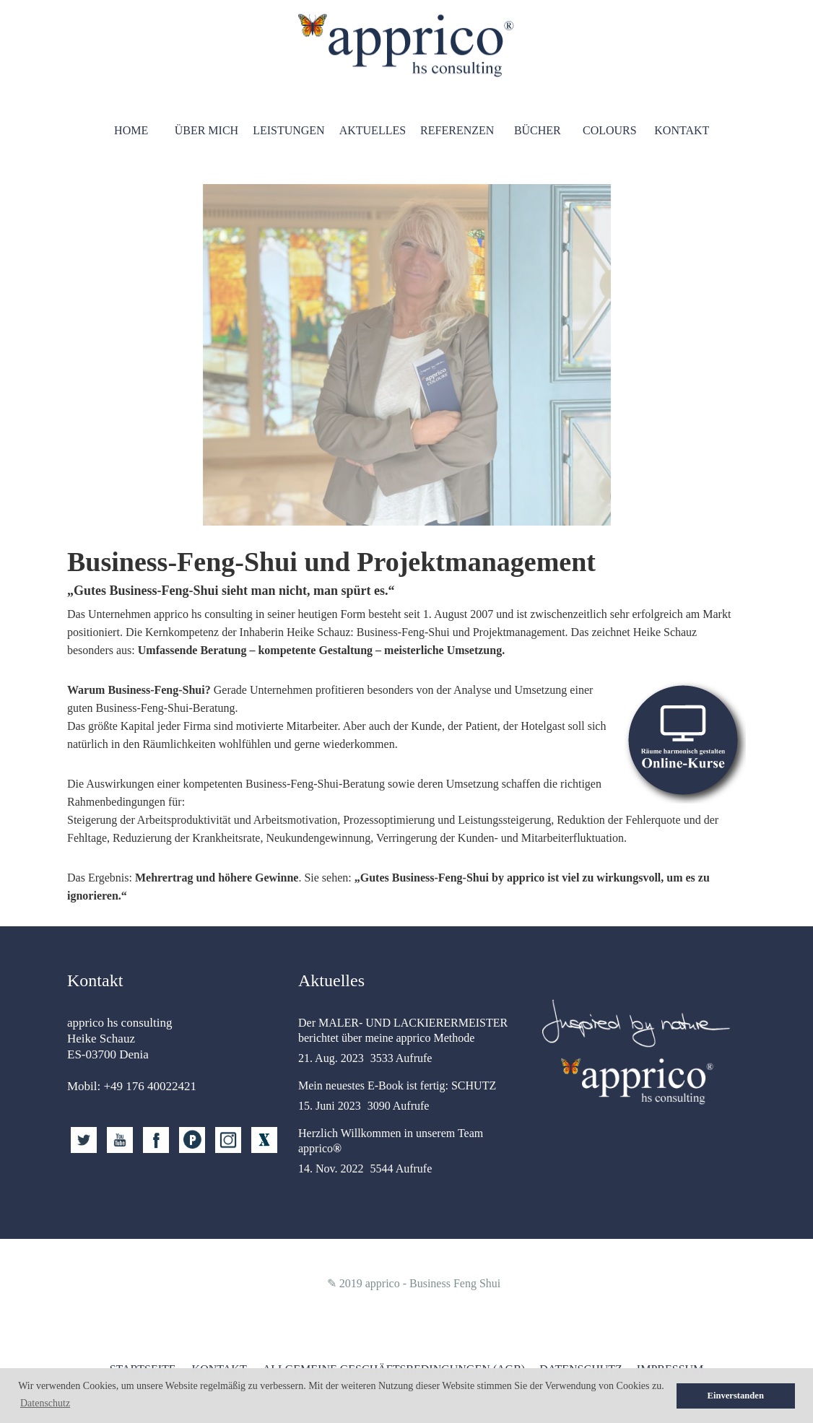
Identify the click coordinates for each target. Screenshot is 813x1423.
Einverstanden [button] (736, 1396)
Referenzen (457, 130)
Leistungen (289, 130)
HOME (131, 130)
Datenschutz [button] (45, 1403)
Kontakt (681, 130)
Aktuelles (372, 130)
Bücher (537, 130)
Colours (610, 130)
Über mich (206, 130)
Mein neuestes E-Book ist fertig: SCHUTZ (397, 1085)
